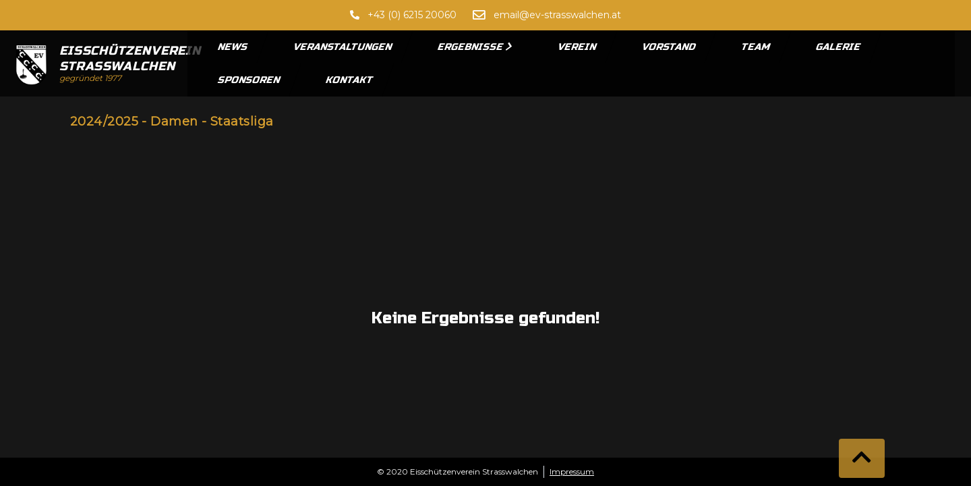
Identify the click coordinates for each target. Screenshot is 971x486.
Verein (577, 47)
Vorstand (669, 47)
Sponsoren (249, 80)
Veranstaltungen (343, 47)
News (233, 47)
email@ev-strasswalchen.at (557, 15)
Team (756, 47)
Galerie (839, 47)
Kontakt (350, 80)
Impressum (572, 471)
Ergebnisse (475, 47)
